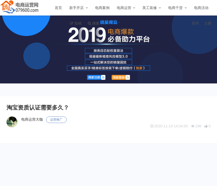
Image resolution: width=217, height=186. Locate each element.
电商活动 (201, 8)
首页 (58, 8)
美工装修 (149, 8)
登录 (195, 23)
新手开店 (76, 8)
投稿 (78, 23)
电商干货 (175, 8)
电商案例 (102, 8)
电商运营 (124, 8)
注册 (207, 23)
